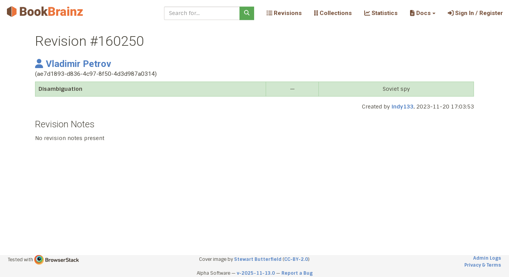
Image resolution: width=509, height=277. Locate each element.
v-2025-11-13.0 (256, 273)
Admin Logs (487, 258)
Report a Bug (297, 273)
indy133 (403, 106)
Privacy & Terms (482, 265)
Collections (333, 13)
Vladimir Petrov (73, 63)
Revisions (284, 13)
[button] (422, 13)
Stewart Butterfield (257, 259)
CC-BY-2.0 (296, 259)
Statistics (381, 13)
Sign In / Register (475, 13)
